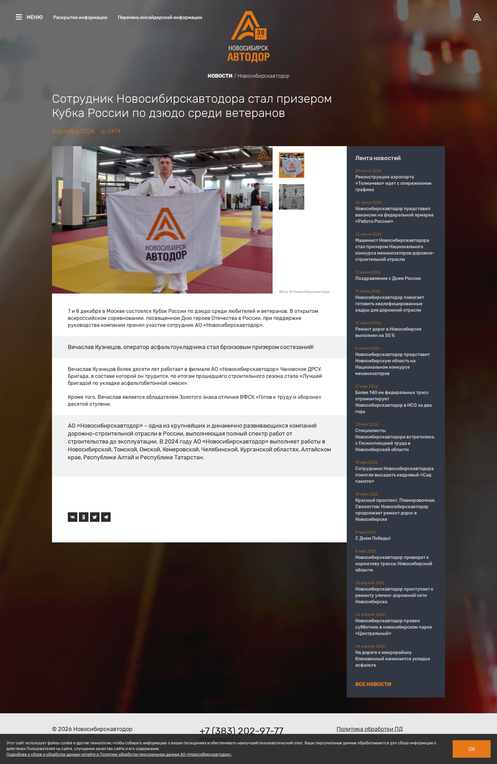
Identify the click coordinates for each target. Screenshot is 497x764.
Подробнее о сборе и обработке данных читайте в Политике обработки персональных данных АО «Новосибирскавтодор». (119, 754)
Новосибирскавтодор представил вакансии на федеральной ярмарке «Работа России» (394, 215)
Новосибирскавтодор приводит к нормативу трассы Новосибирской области (393, 564)
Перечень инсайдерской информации (160, 17)
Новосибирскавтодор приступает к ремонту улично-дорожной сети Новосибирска (394, 595)
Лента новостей (378, 158)
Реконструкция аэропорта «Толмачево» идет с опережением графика (393, 183)
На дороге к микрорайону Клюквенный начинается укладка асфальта (392, 659)
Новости (220, 76)
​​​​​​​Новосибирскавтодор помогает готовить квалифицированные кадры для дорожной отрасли (389, 304)
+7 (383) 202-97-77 (241, 731)
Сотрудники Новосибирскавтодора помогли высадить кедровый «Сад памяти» (394, 475)
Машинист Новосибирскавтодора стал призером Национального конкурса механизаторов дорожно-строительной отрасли (395, 250)
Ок (471, 749)
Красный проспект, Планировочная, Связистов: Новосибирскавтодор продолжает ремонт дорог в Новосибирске (395, 510)
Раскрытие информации (80, 17)
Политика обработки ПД (370, 729)
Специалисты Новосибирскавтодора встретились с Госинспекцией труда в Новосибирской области (394, 440)
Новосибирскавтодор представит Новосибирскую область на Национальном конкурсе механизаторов (392, 364)
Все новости (373, 684)
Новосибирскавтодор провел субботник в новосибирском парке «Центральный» (393, 627)
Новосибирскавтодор (263, 76)
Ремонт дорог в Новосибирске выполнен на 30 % (388, 332)
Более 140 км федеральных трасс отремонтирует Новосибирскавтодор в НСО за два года (393, 402)
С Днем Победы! (372, 538)
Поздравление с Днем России (388, 278)
